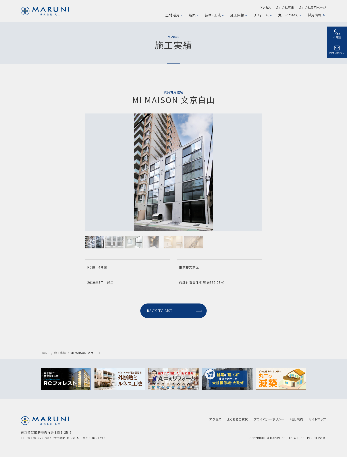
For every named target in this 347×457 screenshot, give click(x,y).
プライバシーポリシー (269, 419)
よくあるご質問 (237, 419)
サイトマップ (317, 419)
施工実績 (238, 15)
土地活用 (173, 15)
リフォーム (262, 15)
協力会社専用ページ (312, 7)
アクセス (265, 7)
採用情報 (316, 15)
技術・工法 (214, 15)
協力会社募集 (285, 7)
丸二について (289, 15)
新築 (193, 15)
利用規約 (296, 419)
